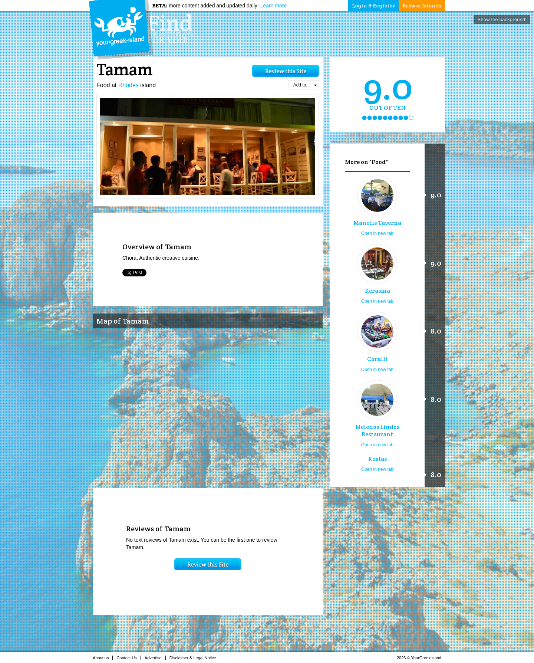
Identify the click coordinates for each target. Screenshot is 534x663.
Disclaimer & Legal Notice (194, 658)
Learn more (273, 6)
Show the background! (502, 19)
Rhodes (128, 85)
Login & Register (373, 5)
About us (103, 658)
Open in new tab (377, 233)
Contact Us (128, 658)
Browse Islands (421, 5)
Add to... (305, 85)
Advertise (155, 658)
